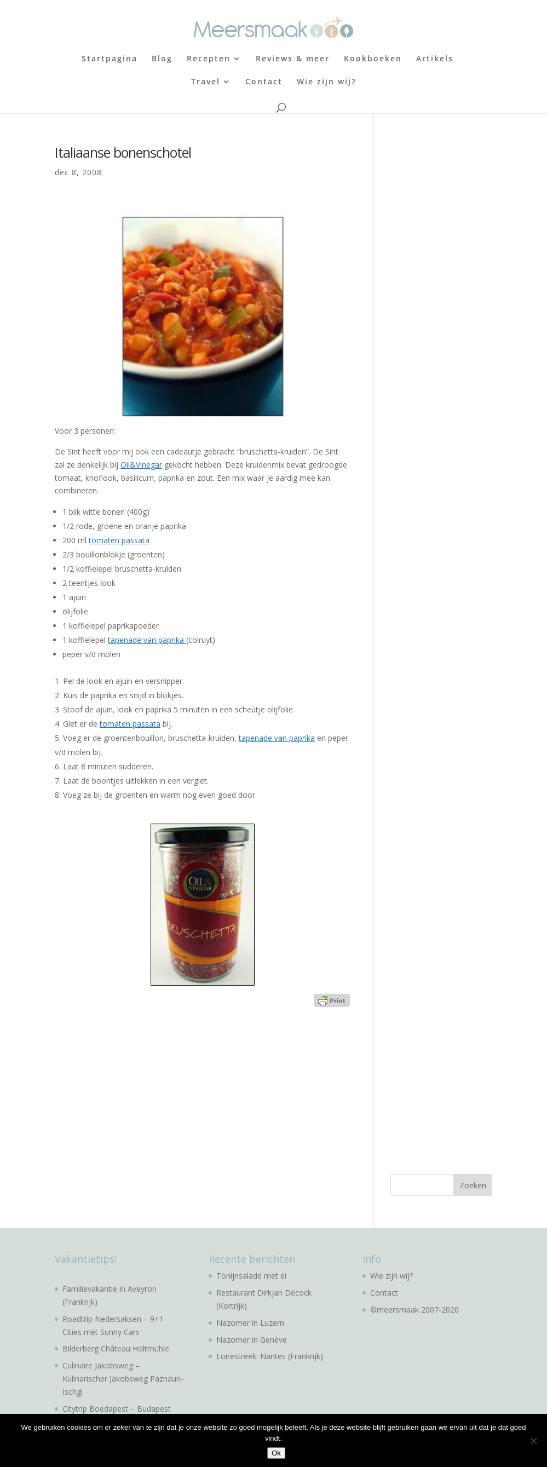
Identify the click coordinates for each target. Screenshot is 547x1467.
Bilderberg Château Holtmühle (115, 1348)
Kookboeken (373, 59)
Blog (162, 59)
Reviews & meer (293, 59)
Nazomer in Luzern (250, 1323)
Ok (276, 1453)
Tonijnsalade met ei (251, 1275)
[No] (533, 1440)
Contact (264, 82)
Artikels (434, 59)
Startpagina (109, 59)
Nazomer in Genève (251, 1339)
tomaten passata (119, 540)
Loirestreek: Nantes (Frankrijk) (269, 1356)
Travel (205, 82)
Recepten (209, 59)
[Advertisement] (468, 213)
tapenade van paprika (147, 640)
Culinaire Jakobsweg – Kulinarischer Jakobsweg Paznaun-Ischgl (122, 1378)
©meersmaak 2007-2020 (414, 1309)
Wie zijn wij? (326, 82)
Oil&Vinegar (141, 464)
